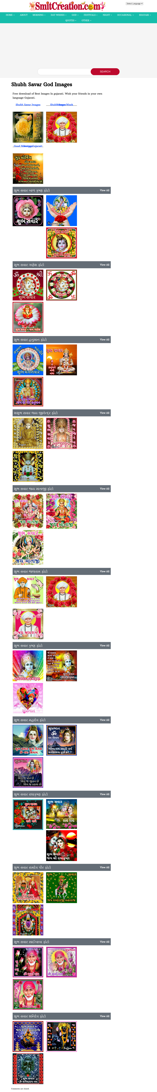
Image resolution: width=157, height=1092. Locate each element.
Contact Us (127, 1088)
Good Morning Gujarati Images (28, 146)
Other (85, 20)
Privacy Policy (114, 1088)
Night (106, 15)
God (74, 15)
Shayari (144, 15)
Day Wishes (57, 15)
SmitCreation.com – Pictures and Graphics (61, 1088)
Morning (38, 15)
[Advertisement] (78, 47)
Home (9, 15)
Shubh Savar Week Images (61, 105)
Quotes (69, 20)
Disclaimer (86, 1088)
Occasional (124, 15)
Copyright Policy (99, 1088)
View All (104, 189)
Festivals (90, 15)
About (24, 15)
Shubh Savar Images (27, 105)
